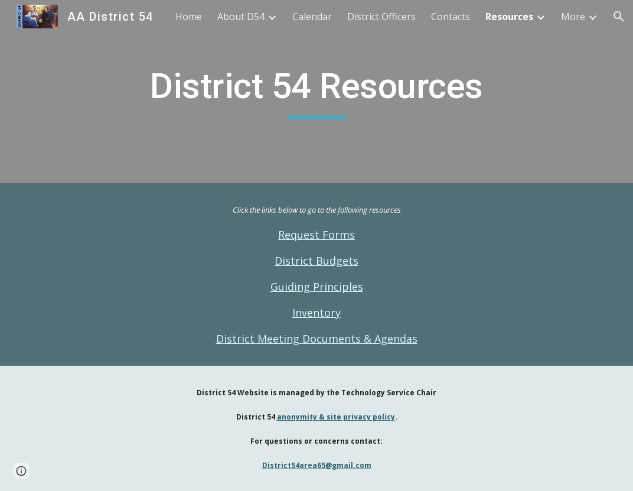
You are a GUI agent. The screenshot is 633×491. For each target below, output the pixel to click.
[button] (619, 16)
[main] (316, 91)
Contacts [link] (450, 16)
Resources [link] (509, 16)
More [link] (573, 16)
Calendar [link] (312, 16)
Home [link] (188, 16)
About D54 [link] (241, 16)
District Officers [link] (381, 16)
